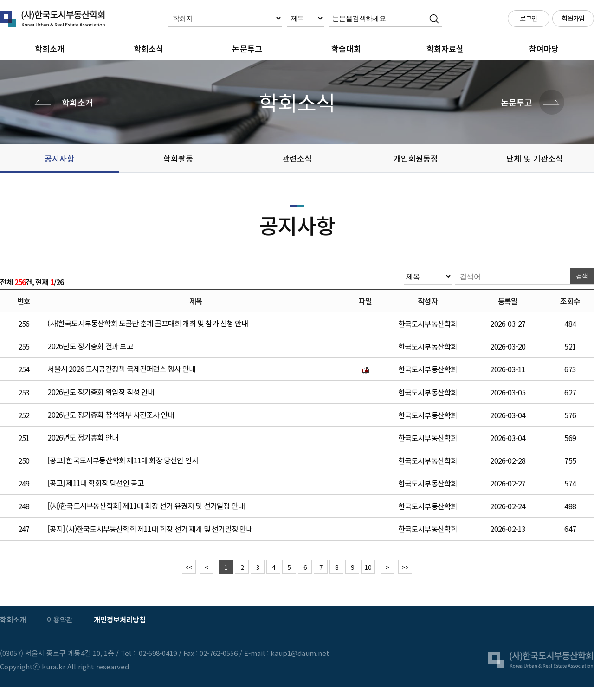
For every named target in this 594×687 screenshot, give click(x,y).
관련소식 (297, 158)
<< (189, 567)
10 (368, 567)
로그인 (528, 18)
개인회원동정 (416, 158)
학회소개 (50, 48)
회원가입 (573, 18)
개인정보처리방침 (120, 619)
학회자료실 (445, 48)
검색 (582, 275)
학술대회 (346, 48)
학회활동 (178, 158)
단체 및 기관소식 (534, 158)
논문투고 (247, 48)
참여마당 (544, 48)
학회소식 (148, 48)
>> (405, 567)
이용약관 (60, 619)
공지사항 (59, 158)
